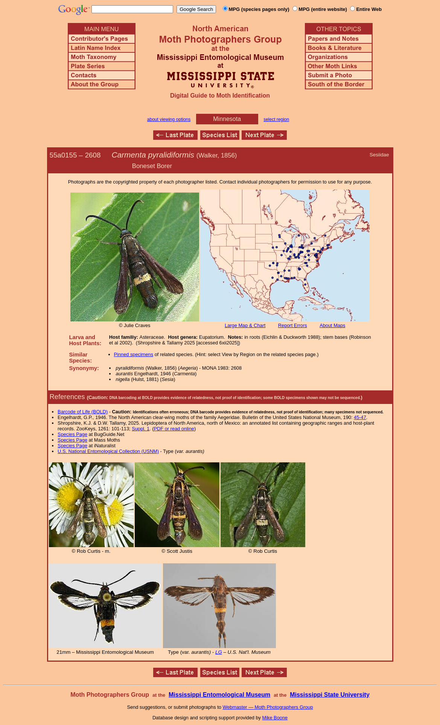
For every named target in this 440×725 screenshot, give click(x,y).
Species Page (72, 434)
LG (218, 652)
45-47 (360, 417)
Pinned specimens (134, 354)
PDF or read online (174, 428)
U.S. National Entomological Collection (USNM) (108, 451)
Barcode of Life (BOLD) (83, 412)
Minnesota (227, 119)
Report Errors (292, 325)
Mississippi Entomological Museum (219, 694)
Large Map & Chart (245, 325)
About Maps (332, 325)
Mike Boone (275, 717)
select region (276, 119)
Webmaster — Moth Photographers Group (267, 707)
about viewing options (168, 119)
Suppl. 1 (140, 428)
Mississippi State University (330, 694)
